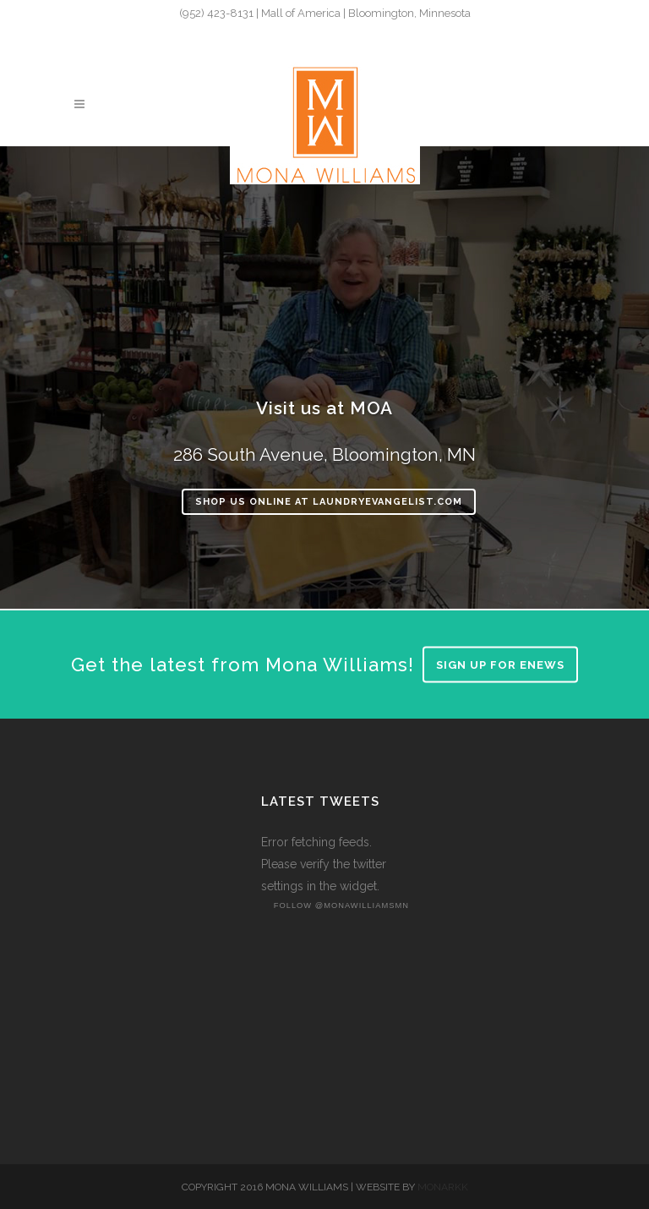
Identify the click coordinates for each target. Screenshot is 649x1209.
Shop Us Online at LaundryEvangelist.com (328, 501)
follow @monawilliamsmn (341, 905)
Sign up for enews (500, 665)
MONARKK (442, 1187)
